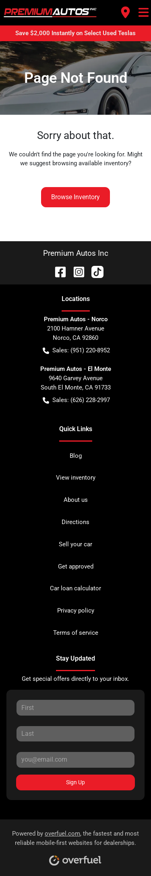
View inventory (75, 477)
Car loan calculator (75, 588)
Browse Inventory (75, 197)
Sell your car (75, 544)
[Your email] (75, 760)
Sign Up (75, 782)
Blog (76, 455)
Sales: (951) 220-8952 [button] (76, 350)
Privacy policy (75, 610)
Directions (75, 522)
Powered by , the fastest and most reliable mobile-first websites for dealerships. (75, 845)
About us (76, 499)
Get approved (75, 566)
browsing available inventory (90, 163)
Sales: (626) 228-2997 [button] (76, 400)
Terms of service (75, 632)
